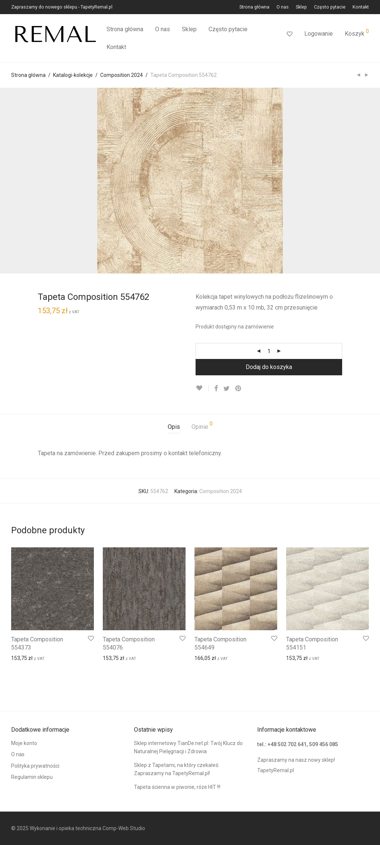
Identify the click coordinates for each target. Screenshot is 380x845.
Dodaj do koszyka (269, 366)
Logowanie (318, 33)
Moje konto (24, 743)
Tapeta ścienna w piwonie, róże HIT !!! (177, 787)
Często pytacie (329, 7)
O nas (282, 7)
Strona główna (254, 7)
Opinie (202, 425)
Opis (174, 426)
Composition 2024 (121, 75)
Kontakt (361, 7)
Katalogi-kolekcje (73, 75)
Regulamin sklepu (32, 777)
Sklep (301, 7)
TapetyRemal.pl (275, 770)
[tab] (174, 427)
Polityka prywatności (35, 766)
